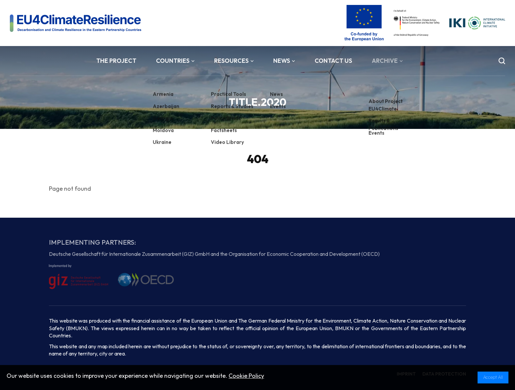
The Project (116, 60)
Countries (175, 60)
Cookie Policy (246, 375)
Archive (387, 60)
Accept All (493, 377)
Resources (234, 60)
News (284, 60)
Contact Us (333, 60)
